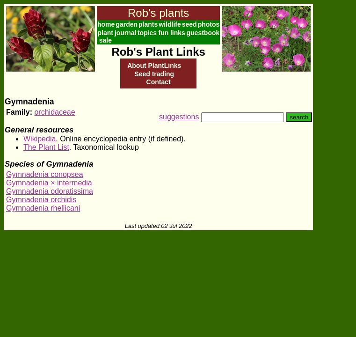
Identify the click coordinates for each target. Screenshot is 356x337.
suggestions (179, 117)
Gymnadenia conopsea (44, 174)
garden (127, 24)
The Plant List (46, 147)
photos (209, 24)
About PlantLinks (154, 65)
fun (163, 33)
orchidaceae (54, 112)
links (177, 33)
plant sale (105, 36)
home (106, 24)
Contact (158, 82)
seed (189, 24)
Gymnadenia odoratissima (49, 191)
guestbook (203, 33)
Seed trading (154, 74)
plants (148, 24)
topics (147, 33)
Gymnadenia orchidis (41, 200)
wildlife (170, 24)
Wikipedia (39, 139)
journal (126, 33)
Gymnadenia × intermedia (49, 183)
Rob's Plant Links (158, 51)
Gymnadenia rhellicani (43, 208)
